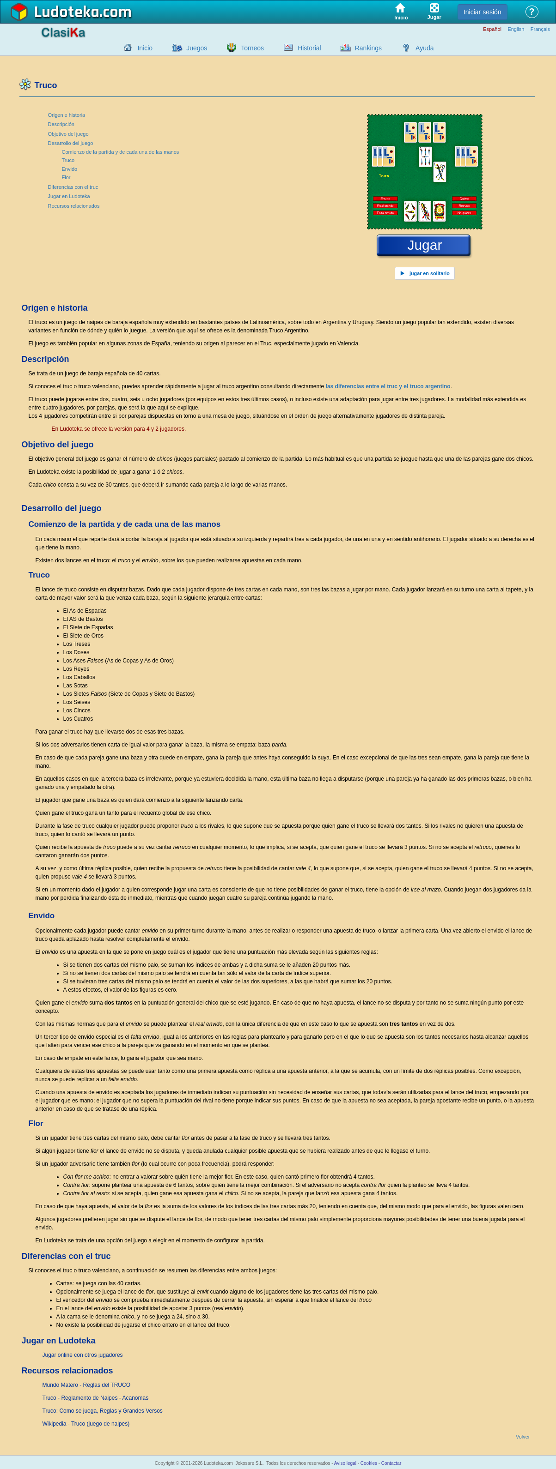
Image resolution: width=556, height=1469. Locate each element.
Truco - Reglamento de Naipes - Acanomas (96, 1398)
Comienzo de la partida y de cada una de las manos (120, 152)
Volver (523, 1436)
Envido (70, 169)
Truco (68, 160)
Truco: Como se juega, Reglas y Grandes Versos (103, 1411)
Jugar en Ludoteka (69, 196)
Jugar (424, 245)
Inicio (145, 48)
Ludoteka (66, 12)
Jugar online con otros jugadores (83, 1355)
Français (540, 29)
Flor (66, 177)
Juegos (196, 48)
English (515, 29)
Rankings (368, 48)
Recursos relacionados (74, 206)
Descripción (61, 124)
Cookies (368, 1463)
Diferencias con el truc (73, 187)
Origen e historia (67, 115)
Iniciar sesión (482, 12)
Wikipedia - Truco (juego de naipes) (86, 1424)
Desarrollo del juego (70, 143)
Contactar (391, 1463)
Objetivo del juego (68, 134)
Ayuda (424, 48)
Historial (309, 48)
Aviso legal (345, 1463)
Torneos (252, 48)
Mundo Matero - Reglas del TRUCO (87, 1385)
